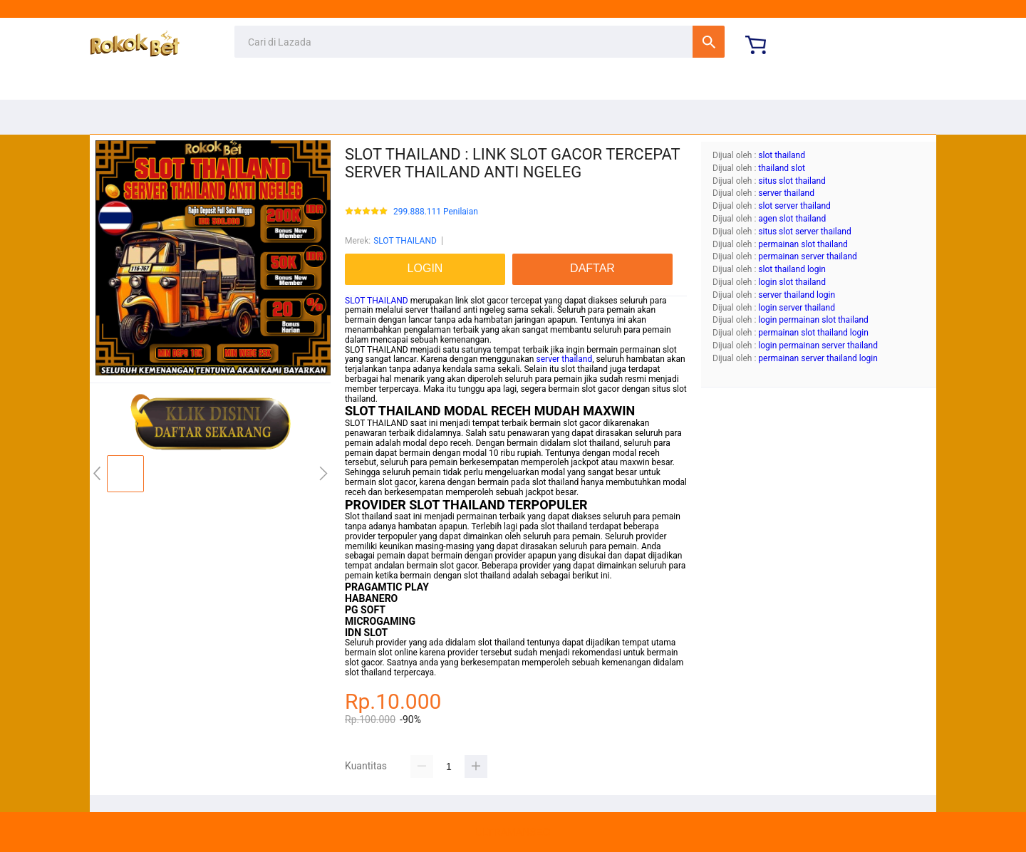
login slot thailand (792, 282)
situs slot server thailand (804, 232)
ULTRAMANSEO (513, 832)
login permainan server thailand (818, 345)
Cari (709, 42)
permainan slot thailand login (813, 333)
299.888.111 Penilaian (435, 212)
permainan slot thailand (803, 244)
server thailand (564, 359)
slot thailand (781, 155)
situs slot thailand (792, 181)
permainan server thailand (807, 256)
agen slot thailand (792, 219)
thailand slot (781, 168)
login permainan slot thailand (813, 320)
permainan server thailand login (818, 358)
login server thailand (796, 308)
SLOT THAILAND (405, 241)
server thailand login (796, 295)
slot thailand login (792, 269)
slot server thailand (794, 206)
